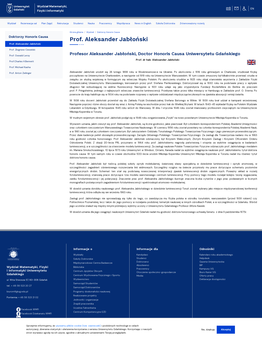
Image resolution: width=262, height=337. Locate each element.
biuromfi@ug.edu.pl (17, 291)
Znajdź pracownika (83, 303)
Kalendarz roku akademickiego (216, 254)
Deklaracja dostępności (212, 279)
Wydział (11, 23)
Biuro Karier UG (208, 272)
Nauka (91, 23)
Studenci (78, 23)
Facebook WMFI (27, 309)
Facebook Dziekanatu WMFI (34, 313)
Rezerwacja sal (29, 23)
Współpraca (123, 23)
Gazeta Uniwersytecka (212, 261)
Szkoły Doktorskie (83, 258)
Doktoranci (143, 261)
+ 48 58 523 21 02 (28, 297)
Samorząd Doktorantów (86, 287)
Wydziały (78, 254)
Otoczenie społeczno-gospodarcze (156, 272)
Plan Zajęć (46, 23)
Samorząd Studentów (85, 283)
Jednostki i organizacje (85, 299)
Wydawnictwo (81, 279)
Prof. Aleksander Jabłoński (25, 43)
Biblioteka (78, 267)
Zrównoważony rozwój (192, 23)
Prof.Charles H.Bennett (21, 61)
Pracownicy (105, 23)
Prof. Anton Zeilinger (20, 73)
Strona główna (76, 32)
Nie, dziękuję (208, 331)
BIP (201, 265)
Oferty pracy (207, 275)
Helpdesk (205, 258)
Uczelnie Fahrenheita (84, 307)
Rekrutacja (63, 23)
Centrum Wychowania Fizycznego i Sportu (96, 275)
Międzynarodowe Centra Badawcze (92, 262)
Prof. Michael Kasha (20, 67)
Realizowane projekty (85, 295)
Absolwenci (143, 265)
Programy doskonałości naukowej (91, 291)
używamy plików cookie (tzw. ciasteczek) (78, 327)
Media (140, 275)
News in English (143, 23)
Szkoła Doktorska (165, 23)
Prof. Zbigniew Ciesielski (22, 49)
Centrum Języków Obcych (87, 271)
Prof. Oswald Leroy (19, 55)
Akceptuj (226, 331)
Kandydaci (142, 254)
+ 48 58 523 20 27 (21, 285)
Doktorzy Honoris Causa (108, 32)
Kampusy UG (207, 268)
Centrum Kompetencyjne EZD (89, 311)
